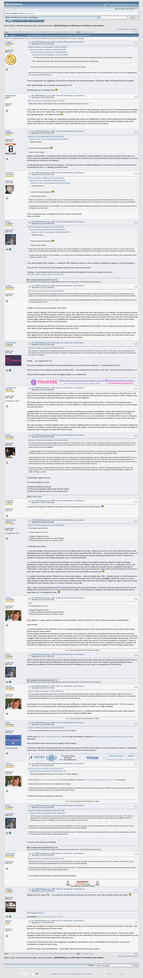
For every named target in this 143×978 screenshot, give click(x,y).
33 (73, 32)
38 (85, 32)
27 (60, 32)
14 (32, 32)
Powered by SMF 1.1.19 (59, 974)
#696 (136, 764)
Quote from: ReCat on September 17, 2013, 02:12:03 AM (50, 54)
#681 (136, 43)
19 (43, 32)
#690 (136, 502)
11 (25, 32)
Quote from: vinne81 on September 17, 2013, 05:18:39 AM (48, 49)
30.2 (30, 17)
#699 (136, 890)
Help (16, 20)
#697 (136, 806)
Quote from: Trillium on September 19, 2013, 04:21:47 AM (46, 728)
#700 (136, 922)
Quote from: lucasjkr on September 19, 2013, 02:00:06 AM (46, 348)
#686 (136, 287)
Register (34, 20)
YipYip (7, 435)
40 (90, 32)
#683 (136, 132)
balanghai (9, 501)
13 (30, 32)
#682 (136, 96)
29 (65, 32)
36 (81, 32)
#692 (136, 599)
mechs (8, 131)
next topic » (133, 29)
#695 (136, 723)
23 (52, 32)
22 (49, 32)
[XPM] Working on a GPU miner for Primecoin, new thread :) (79, 26)
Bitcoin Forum (9, 26)
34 (76, 32)
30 (67, 32)
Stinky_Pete (10, 853)
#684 (136, 174)
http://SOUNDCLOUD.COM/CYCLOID (50, 916)
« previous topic (122, 29)
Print (135, 32)
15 (34, 32)
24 (54, 32)
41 (92, 32)
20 (45, 32)
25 (56, 32)
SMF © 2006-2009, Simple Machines (80, 974)
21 (47, 32)
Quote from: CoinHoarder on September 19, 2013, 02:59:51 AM (47, 440)
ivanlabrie (9, 173)
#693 (136, 655)
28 (62, 32)
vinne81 (8, 42)
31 (69, 32)
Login (28, 20)
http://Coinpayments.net (35, 913)
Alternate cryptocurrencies (26, 26)
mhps (7, 723)
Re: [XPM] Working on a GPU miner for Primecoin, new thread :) (58, 42)
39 (87, 32)
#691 (136, 521)
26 (58, 32)
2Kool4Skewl (10, 343)
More (41, 20)
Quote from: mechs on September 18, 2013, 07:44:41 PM (46, 178)
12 (28, 32)
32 (71, 32)
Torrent (35, 17)
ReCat (7, 222)
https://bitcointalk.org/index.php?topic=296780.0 (45, 274)
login (25, 13)
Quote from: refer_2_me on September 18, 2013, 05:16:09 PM (49, 139)
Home (10, 20)
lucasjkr (8, 286)
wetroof (8, 921)
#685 (136, 223)
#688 (136, 389)
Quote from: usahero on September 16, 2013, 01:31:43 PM (46, 101)
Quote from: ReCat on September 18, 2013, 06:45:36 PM (45, 136)
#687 (136, 344)
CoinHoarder (10, 388)
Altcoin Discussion (45, 26)
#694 (136, 687)
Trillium (8, 598)
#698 (136, 854)
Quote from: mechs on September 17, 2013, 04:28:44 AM (49, 52)
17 (38, 32)
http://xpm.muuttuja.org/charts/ (49, 737)
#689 (136, 436)
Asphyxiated (10, 96)
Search (22, 20)
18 (41, 32)
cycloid (8, 889)
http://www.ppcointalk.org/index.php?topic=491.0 (112, 737)
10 (23, 32)
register (31, 13)
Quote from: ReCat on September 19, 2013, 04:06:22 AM (45, 691)
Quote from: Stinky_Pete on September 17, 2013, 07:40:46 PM (47, 47)
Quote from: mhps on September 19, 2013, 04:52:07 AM (45, 768)
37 (83, 32)
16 (36, 32)
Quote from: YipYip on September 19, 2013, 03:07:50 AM (45, 525)
